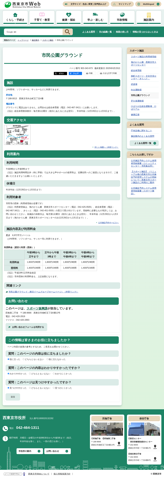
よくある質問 (88, 32)
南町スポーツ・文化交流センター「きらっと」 (143, 77)
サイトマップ (125, 4)
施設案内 (149, 19)
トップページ (23, 40)
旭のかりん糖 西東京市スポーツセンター (143, 63)
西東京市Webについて (38, 474)
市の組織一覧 (105, 32)
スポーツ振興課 (37, 308)
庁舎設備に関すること (141, 130)
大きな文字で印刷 (110, 73)
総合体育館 (136, 70)
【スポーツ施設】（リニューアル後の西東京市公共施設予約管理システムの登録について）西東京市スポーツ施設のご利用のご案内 (143, 177)
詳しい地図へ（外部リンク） (107, 147)
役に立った (15, 359)
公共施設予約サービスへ (108, 223)
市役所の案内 (25, 451)
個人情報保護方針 (62, 474)
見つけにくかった (63, 388)
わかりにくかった (63, 374)
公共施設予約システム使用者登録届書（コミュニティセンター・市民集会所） (143, 163)
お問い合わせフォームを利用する (28, 327)
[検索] (33, 32)
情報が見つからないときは (145, 32)
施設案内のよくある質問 (142, 136)
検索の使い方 (122, 32)
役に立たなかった (57, 359)
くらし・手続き (15, 19)
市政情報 (122, 19)
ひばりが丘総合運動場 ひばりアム (143, 107)
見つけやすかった (18, 388)
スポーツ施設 (47, 40)
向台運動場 (136, 90)
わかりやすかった (18, 374)
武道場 (134, 84)
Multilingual (148, 4)
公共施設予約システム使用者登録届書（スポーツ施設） (143, 191)
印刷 (90, 73)
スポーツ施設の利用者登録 (143, 56)
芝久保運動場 (137, 101)
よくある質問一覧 (142, 143)
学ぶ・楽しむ (95, 19)
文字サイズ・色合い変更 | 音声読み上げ (88, 4)
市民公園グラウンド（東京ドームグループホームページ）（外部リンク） (43, 292)
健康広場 (135, 114)
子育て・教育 (42, 19)
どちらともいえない (34, 359)
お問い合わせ (52, 451)
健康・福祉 (68, 19)
